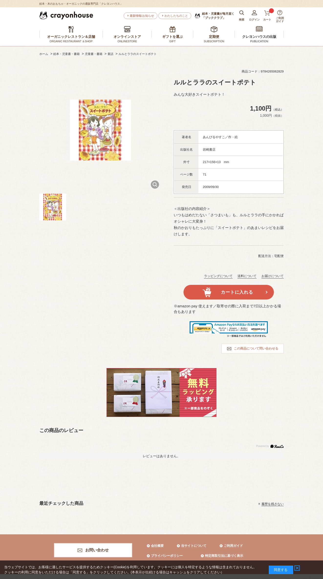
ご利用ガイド (233, 546)
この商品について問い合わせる (256, 348)
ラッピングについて (218, 276)
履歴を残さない (272, 504)
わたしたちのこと (176, 16)
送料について (247, 276)
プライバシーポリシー (167, 556)
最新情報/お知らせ (142, 16)
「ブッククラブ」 (218, 16)
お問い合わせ (97, 550)
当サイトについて (193, 546)
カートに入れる (237, 292)
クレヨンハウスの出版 (259, 37)
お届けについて (272, 276)
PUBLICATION (259, 41)
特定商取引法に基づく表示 (224, 556)
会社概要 (157, 546)
